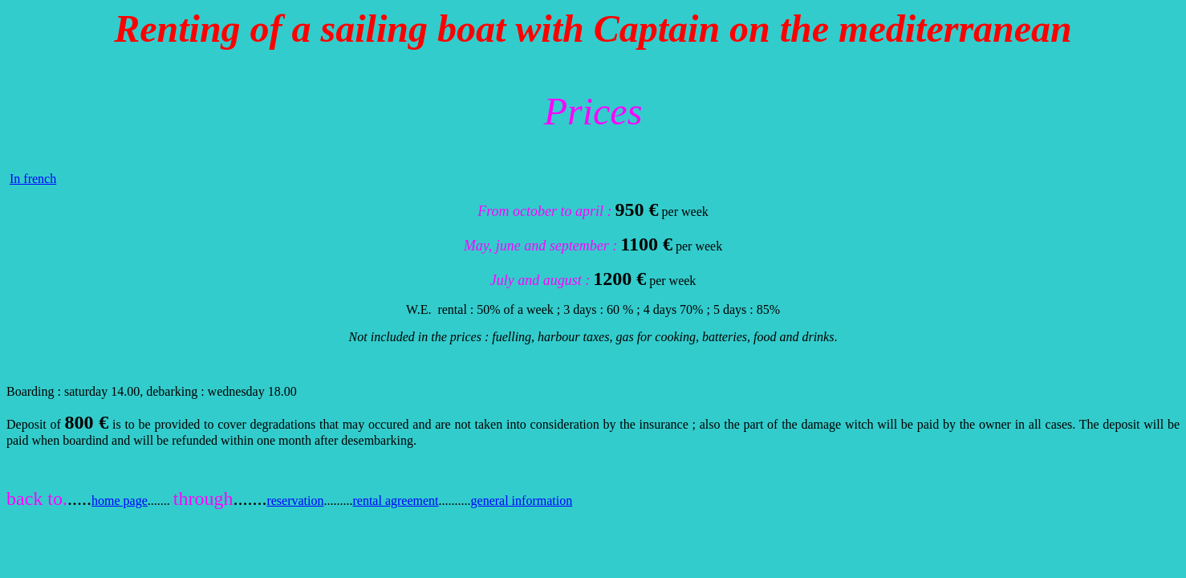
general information (522, 500)
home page (119, 500)
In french (33, 178)
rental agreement (395, 500)
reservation (294, 500)
